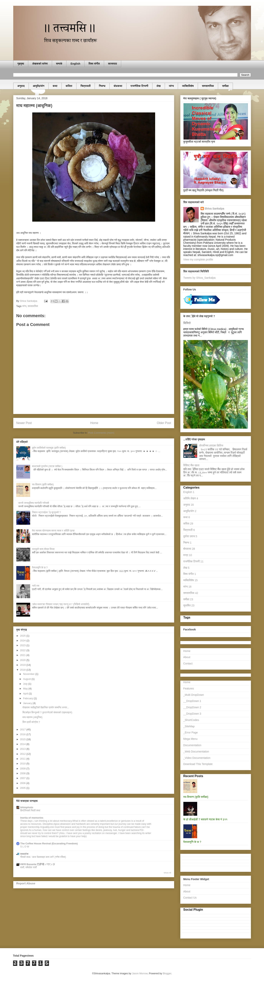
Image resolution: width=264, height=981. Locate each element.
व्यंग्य (171, 85)
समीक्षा (225, 85)
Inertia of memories (31, 817)
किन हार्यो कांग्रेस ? (31, 722)
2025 (23, 635)
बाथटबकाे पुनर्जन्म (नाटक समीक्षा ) (47, 466)
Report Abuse (25, 883)
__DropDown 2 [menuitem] (192, 707)
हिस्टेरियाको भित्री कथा (30, 810)
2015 (23, 739)
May (25, 688)
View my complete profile (198, 259)
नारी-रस (35, 585)
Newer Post (24, 423)
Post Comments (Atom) (101, 432)
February (28, 698)
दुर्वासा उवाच (190, 536)
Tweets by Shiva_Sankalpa (199, 277)
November (29, 674)
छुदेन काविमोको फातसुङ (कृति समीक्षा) (49, 447)
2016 (23, 734)
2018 (23, 669)
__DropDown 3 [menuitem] (192, 713)
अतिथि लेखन (190, 498)
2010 (23, 763)
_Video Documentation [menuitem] (196, 757)
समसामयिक (208, 85)
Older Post (164, 423)
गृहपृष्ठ (20, 63)
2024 (23, 640)
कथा (55, 85)
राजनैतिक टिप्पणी (139, 85)
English (75, 63)
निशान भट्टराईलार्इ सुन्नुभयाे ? (46, 512)
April (26, 693)
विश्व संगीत (94, 63)
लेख (158, 85)
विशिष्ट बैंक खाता (191, 465)
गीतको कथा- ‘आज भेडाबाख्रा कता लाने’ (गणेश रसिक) (43, 857)
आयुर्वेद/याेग (38, 85)
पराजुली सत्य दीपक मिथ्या (43, 549)
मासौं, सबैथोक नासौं (28, 867)
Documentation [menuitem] (192, 745)
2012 (23, 753)
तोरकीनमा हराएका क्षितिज (211, 445)
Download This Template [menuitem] (198, 764)
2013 (23, 748)
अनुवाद (21, 85)
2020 (23, 660)
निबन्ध (102, 85)
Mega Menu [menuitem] (190, 738)
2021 (23, 655)
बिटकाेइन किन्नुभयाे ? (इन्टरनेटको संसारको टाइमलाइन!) (47, 712)
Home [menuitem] (186, 682)
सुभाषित (188, 605)
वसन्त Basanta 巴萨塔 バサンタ (37, 864)
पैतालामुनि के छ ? (40, 567)
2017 (23, 729)
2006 (23, 783)
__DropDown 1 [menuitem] (192, 700)
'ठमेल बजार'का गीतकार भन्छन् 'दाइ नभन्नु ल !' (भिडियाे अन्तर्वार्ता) (60, 604)
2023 (23, 645)
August (27, 679)
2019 (23, 664)
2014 (23, 744)
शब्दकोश (24, 853)
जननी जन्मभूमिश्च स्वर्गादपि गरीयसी (33, 502)
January (28, 703)
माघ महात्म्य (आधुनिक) (32, 717)
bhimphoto (26, 807)
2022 (23, 650)
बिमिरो (187, 323)
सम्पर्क (59, 63)
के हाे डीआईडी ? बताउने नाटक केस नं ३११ (205, 819)
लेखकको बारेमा (40, 63)
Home (94, 423)
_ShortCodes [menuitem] (191, 720)
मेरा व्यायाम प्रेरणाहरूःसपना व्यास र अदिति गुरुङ (53, 530)
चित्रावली (85, 85)
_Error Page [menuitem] (190, 732)
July (25, 683)
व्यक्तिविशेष (188, 85)
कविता (69, 85)
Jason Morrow (139, 973)
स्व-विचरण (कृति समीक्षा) (43, 484)
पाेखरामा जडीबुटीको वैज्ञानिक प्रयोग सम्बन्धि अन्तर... (45, 707)
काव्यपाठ (112, 63)
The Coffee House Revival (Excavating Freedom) (49, 843)
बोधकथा (118, 85)
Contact (188, 663)
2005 (23, 787)
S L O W (24, 846)
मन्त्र (187, 555)
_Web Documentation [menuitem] (196, 751)
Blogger (167, 973)
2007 (23, 778)
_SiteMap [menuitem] (189, 726)
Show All (167, 873)
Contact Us (190, 897)
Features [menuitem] (188, 688)
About (186, 657)
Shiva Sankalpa (214, 208)
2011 (23, 758)
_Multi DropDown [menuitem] (193, 694)
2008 (23, 773)
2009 (23, 768)
